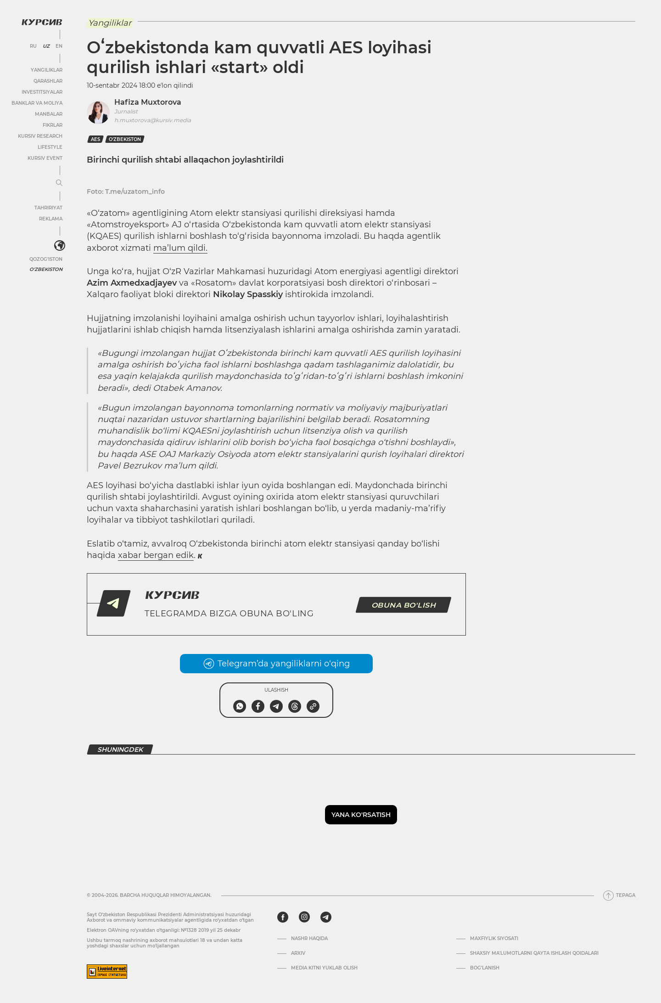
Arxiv (298, 953)
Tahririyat (48, 207)
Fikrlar (52, 125)
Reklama (50, 218)
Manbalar (48, 114)
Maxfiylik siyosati (494, 938)
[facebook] (282, 917)
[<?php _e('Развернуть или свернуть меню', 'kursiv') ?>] (59, 246)
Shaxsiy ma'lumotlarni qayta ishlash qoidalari (534, 953)
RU (32, 46)
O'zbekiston (46, 269)
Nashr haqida (309, 938)
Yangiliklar (46, 70)
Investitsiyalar (41, 92)
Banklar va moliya (36, 103)
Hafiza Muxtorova (147, 102)
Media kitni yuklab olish (324, 968)
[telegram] (325, 917)
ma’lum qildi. (180, 248)
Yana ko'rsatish (361, 815)
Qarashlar (47, 81)
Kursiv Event (44, 158)
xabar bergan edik (156, 555)
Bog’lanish (484, 968)
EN (58, 46)
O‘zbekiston (125, 139)
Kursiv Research (39, 136)
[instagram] (304, 917)
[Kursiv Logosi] (41, 21)
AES (95, 139)
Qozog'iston (45, 259)
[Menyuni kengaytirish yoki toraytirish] (59, 182)
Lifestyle (49, 147)
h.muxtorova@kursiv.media (152, 120)
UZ (45, 46)
